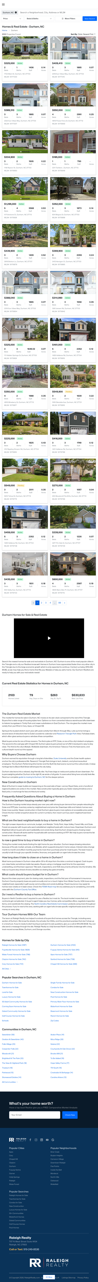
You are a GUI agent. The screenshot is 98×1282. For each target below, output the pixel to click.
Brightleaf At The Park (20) (12, 1058)
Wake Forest (14, 1184)
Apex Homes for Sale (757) (61, 954)
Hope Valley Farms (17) (60, 1063)
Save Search (90, 19)
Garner (12, 1173)
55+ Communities (16, 1213)
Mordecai (54, 1173)
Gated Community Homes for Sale (16, 1011)
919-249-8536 (31, 1249)
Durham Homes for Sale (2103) (63, 945)
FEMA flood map (49, 887)
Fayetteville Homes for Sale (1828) (16, 950)
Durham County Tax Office (25, 889)
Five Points (55, 1166)
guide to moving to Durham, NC (32, 777)
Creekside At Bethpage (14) (62, 1072)
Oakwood (54, 1181)
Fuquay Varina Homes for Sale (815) (65, 950)
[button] (3, 4)
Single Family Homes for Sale (63, 983)
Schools (5, 1020)
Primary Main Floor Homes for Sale (65, 1002)
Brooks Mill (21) (57, 1053)
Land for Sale (7, 992)
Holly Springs (14, 1177)
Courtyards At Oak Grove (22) (63, 1049)
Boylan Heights (57, 1155)
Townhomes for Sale (10, 987)
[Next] (65, 602)
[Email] (34, 1115)
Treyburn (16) (7, 1068)
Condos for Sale (57, 987)
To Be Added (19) (57, 1058)
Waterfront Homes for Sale (61, 1006)
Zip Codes (55, 1020)
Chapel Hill (13, 1159)
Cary (11, 1155)
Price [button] (12, 18)
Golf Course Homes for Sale (13, 1016)
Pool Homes (14, 1228)
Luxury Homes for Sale (11, 997)
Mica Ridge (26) (57, 1039)
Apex (11, 1152)
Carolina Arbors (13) (58, 1077)
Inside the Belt (56, 1170)
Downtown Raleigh (58, 1163)
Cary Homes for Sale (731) (12, 964)
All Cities (6, 969)
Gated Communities (17, 1220)
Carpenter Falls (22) (10, 1049)
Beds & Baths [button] (39, 18)
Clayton (12, 1163)
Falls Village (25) (8, 1044)
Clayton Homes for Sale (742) (14, 959)
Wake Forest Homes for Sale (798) (16, 954)
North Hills (55, 1177)
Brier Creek (55, 1152)
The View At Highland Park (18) (14, 1063)
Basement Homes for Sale (61, 1011)
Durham (12, 1166)
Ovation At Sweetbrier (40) (13, 1039)
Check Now (70, 1115)
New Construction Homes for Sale (64, 992)
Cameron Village (57, 1159)
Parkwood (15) (8, 1072)
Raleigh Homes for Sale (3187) (14, 945)
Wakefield (54, 1184)
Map (49, 1277)
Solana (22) (55, 1044)
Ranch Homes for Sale (60, 1016)
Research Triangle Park (66, 734)
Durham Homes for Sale (12, 983)
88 (59, 603)
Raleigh (12, 1181)
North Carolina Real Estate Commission (51, 904)
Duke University (60, 758)
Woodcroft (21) (8, 1053)
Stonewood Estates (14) (11, 1077)
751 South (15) (56, 1068)
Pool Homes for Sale (59, 997)
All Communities (10, 1082)
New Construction (16, 1206)
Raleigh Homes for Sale (18, 1195)
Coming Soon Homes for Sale (14, 1006)
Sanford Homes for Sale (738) (63, 959)
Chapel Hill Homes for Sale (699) (64, 964)
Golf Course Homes (17, 1224)
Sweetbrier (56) (8, 1034)
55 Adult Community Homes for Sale (17, 1002)
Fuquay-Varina (15, 1170)
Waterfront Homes (16, 1217)
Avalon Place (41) (57, 1034)
